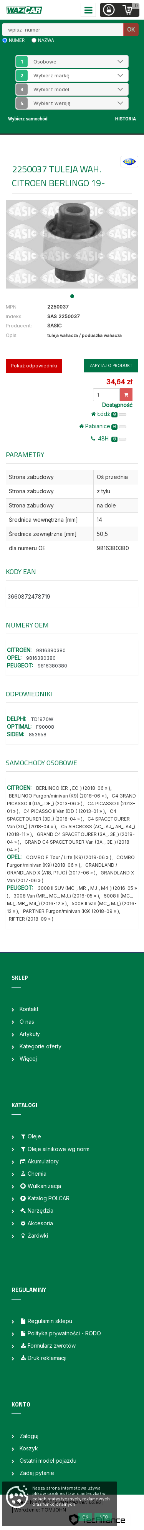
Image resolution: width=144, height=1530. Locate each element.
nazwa (46, 40)
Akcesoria (36, 1223)
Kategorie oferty (40, 1046)
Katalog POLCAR (45, 1198)
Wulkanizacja (40, 1186)
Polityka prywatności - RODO (60, 1333)
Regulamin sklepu (46, 1321)
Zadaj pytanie (37, 1473)
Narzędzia (36, 1210)
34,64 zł (119, 382)
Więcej (28, 1058)
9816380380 (51, 650)
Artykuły (30, 1034)
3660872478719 (29, 596)
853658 (37, 734)
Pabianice (102, 426)
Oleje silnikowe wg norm (54, 1149)
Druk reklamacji (43, 1358)
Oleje (30, 1136)
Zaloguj (29, 1436)
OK (131, 29)
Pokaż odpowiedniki (34, 366)
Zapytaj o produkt (110, 365)
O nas (27, 1021)
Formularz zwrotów (48, 1345)
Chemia (33, 1173)
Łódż (108, 413)
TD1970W (42, 719)
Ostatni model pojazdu (48, 1460)
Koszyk (29, 1448)
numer (17, 40)
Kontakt (29, 1009)
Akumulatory (39, 1161)
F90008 (45, 727)
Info (103, 1517)
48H (108, 438)
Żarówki (34, 1235)
